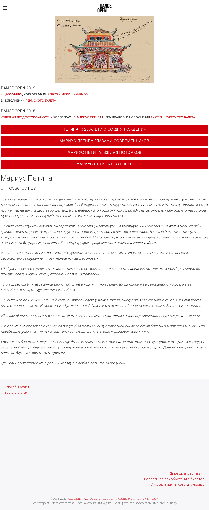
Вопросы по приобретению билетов (174, 478)
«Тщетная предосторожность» (26, 117)
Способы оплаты (18, 386)
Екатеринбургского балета (173, 117)
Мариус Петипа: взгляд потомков (105, 152)
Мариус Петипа (89, 117)
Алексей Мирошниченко (67, 94)
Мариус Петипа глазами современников (104, 141)
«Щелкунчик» (11, 94)
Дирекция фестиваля (187, 473)
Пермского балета (40, 100)
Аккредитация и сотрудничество (177, 484)
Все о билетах (16, 392)
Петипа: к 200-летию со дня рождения (104, 129)
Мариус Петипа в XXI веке (104, 164)
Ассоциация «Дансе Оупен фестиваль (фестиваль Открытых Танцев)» (113, 499)
